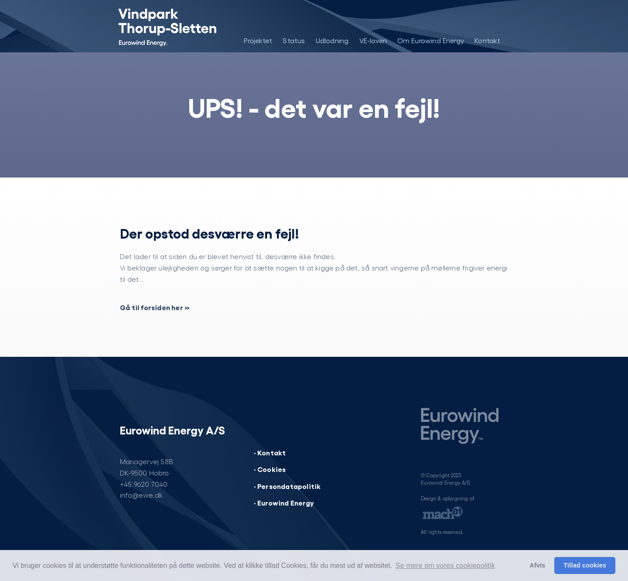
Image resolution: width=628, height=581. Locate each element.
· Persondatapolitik (287, 486)
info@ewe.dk (141, 495)
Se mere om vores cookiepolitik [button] (445, 565)
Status (294, 40)
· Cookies (270, 469)
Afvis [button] (537, 565)
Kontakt (487, 40)
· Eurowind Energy (284, 502)
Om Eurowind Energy (430, 40)
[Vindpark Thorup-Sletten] (160, 26)
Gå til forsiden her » (155, 307)
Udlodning (332, 40)
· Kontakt (270, 452)
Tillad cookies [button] (584, 565)
